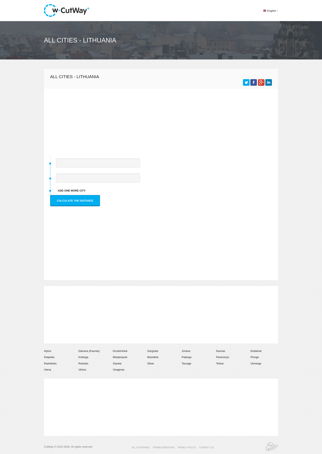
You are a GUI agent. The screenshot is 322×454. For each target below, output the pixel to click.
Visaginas (118, 369)
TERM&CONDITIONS (164, 447)
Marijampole (120, 357)
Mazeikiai (152, 357)
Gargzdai (152, 350)
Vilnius (82, 369)
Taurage (186, 363)
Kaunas (220, 350)
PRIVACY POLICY (187, 447)
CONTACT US (206, 447)
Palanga (187, 357)
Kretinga (83, 357)
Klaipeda (49, 357)
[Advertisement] (161, 119)
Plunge (255, 357)
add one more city (72, 190)
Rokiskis (83, 363)
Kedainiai (256, 350)
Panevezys (222, 357)
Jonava (186, 350)
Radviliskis (50, 363)
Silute (150, 363)
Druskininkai (120, 350)
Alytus (47, 350)
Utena (47, 369)
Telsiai (219, 363)
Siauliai (117, 363)
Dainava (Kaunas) (89, 350)
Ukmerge (256, 363)
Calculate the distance (75, 200)
